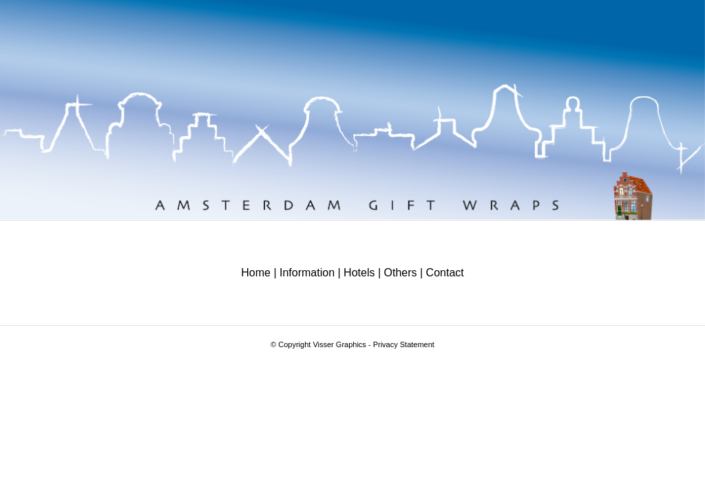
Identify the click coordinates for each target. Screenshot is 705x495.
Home (256, 272)
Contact (445, 272)
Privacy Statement (403, 344)
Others (400, 272)
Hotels (359, 272)
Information (307, 272)
